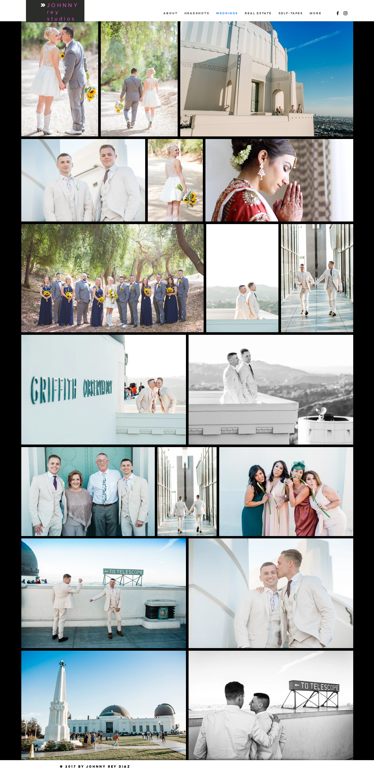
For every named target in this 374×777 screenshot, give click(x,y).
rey (53, 12)
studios (61, 19)
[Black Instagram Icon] (345, 13)
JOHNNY (63, 5)
